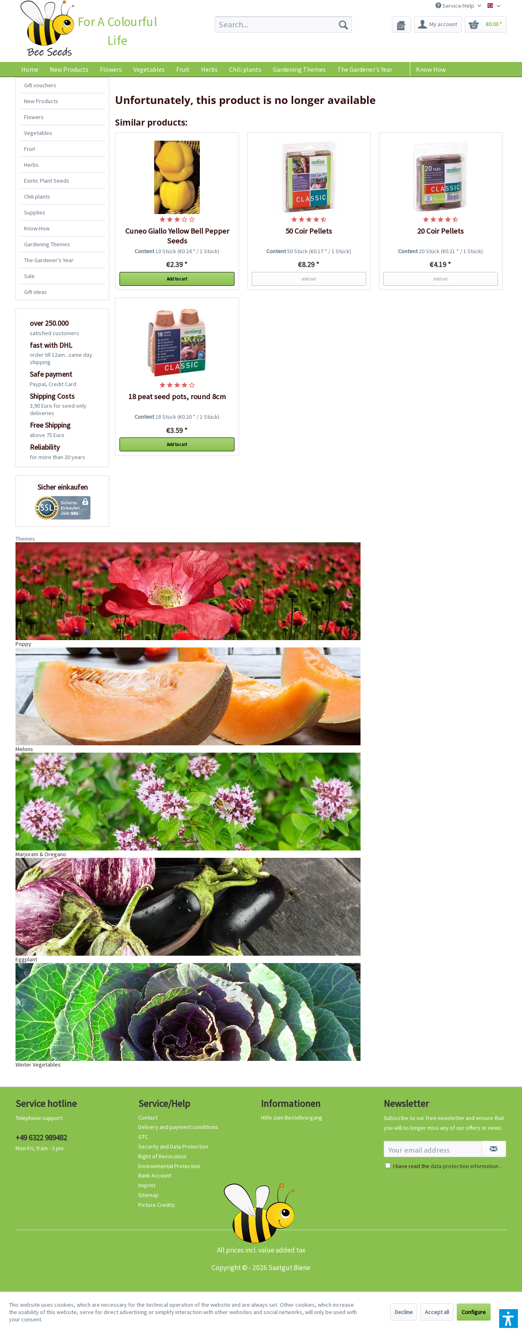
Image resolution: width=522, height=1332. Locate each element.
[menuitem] (283, 24)
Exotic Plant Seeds (46, 180)
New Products (41, 101)
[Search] (343, 24)
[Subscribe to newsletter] (494, 1149)
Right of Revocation (162, 1156)
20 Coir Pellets (440, 231)
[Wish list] (401, 24)
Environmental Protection (169, 1166)
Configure (474, 1312)
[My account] (438, 24)
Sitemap (148, 1195)
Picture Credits (156, 1204)
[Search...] (283, 24)
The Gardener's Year (48, 260)
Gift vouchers (40, 85)
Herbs (31, 164)
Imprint (146, 1185)
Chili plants (37, 196)
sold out (308, 279)
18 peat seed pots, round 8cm (177, 396)
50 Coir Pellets (308, 231)
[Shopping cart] (486, 24)
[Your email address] (433, 1149)
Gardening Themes (47, 244)
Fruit (29, 148)
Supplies (34, 212)
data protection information (464, 1166)
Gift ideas (35, 292)
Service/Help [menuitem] (456, 5)
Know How (431, 69)
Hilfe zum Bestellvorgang (291, 1117)
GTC (143, 1136)
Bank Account (154, 1175)
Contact (147, 1117)
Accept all (437, 1312)
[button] (508, 1318)
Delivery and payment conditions (178, 1127)
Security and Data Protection (173, 1146)
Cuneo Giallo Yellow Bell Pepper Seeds (177, 235)
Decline (404, 1312)
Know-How (37, 228)
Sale (29, 276)
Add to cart (177, 279)
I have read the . (447, 1166)
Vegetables (38, 133)
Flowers (34, 117)
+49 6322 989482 (41, 1137)
